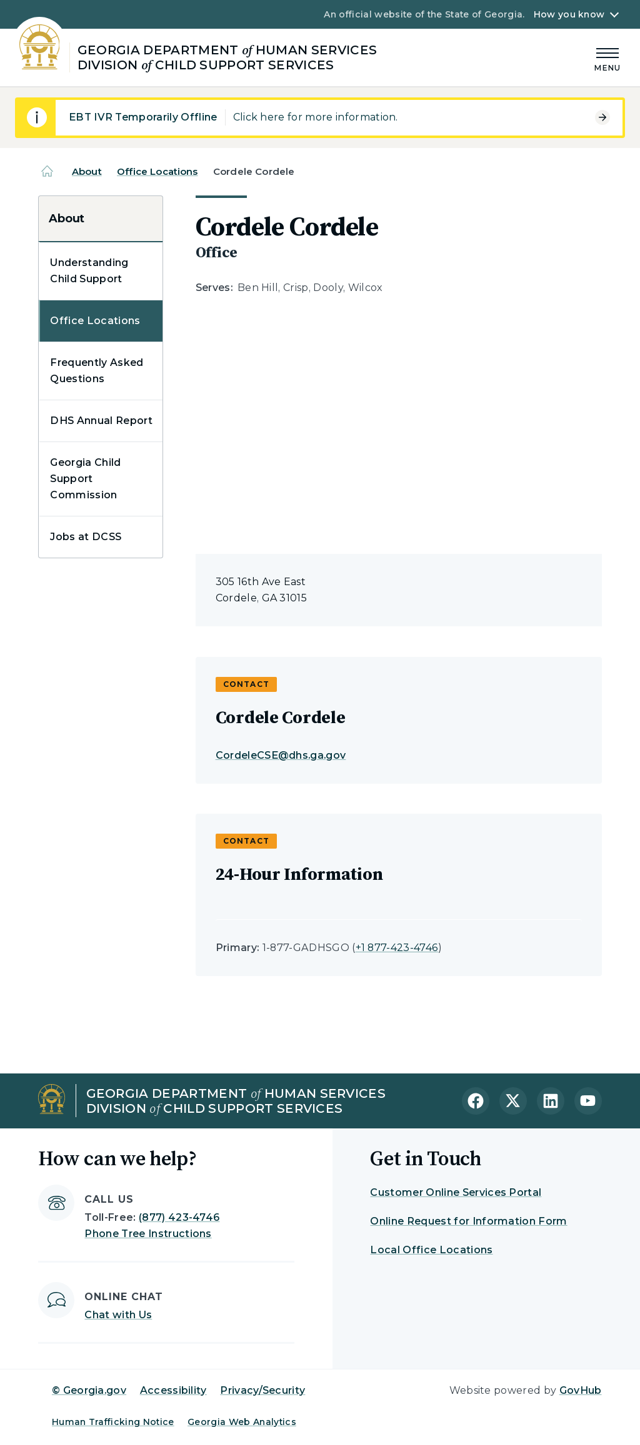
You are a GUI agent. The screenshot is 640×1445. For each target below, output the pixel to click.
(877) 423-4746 (179, 1217)
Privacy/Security (262, 1390)
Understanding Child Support (89, 271)
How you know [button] (569, 14)
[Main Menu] (607, 57)
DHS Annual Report (101, 421)
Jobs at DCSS (85, 537)
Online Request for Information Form (468, 1221)
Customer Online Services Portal (455, 1192)
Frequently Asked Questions (96, 371)
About (87, 171)
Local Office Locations (431, 1250)
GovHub (580, 1390)
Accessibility (173, 1390)
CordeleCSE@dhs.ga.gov (281, 755)
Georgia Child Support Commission (85, 478)
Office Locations (157, 171)
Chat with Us (118, 1315)
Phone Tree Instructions (147, 1234)
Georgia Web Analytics (242, 1422)
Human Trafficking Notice (113, 1422)
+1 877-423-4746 (397, 948)
